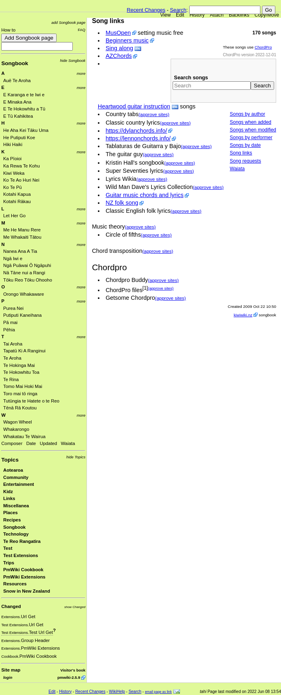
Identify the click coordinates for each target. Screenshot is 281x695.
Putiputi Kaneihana (22, 315)
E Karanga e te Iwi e (23, 94)
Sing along (119, 48)
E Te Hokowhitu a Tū (24, 108)
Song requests (245, 161)
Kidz (8, 491)
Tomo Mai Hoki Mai (22, 386)
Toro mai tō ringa (20, 393)
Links (9, 498)
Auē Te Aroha (17, 80)
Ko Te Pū (12, 187)
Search (178, 10)
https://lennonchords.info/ (138, 138)
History (197, 15)
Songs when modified (253, 130)
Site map (10, 669)
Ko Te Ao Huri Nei (21, 180)
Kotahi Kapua (17, 194)
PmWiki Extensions (24, 576)
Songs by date (245, 145)
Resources (15, 583)
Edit (180, 15)
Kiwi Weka (14, 173)
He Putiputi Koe (19, 137)
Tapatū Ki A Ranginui (24, 350)
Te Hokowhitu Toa (21, 372)
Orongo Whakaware (23, 294)
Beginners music (127, 40)
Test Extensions (20, 555)
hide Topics (75, 457)
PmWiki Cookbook (23, 569)
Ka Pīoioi (12, 158)
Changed (11, 606)
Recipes (12, 519)
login (7, 677)
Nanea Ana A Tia (20, 251)
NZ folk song (122, 202)
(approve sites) (154, 114)
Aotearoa (13, 470)
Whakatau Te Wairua (24, 436)
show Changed (74, 607)
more (81, 73)
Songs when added (250, 122)
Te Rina (11, 379)
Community (15, 477)
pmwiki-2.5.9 (68, 677)
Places (10, 512)
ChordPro (263, 47)
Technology (16, 534)
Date (31, 443)
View (165, 15)
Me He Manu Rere (22, 229)
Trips (8, 562)
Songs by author (247, 114)
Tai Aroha (12, 343)
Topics (10, 460)
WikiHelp (117, 691)
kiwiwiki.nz (243, 315)
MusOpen (118, 33)
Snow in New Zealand (26, 591)
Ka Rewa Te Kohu (21, 165)
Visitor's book (72, 670)
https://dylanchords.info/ (136, 130)
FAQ (81, 30)
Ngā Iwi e (12, 258)
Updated (48, 443)
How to (8, 30)
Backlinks (239, 15)
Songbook (14, 63)
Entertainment (18, 484)
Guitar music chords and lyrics (145, 195)
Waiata (68, 443)
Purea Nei (13, 308)
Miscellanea (16, 505)
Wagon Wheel (17, 422)
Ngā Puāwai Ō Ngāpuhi (27, 265)
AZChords (119, 56)
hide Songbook (73, 60)
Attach (217, 15)
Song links (241, 153)
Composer (11, 443)
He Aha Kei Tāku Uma (26, 130)
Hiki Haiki (12, 144)
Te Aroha (12, 358)
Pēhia (9, 329)
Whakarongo (16, 429)
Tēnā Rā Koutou (20, 407)
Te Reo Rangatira (21, 541)
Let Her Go (14, 215)
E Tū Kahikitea (18, 116)
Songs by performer (251, 137)
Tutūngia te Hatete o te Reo (31, 400)
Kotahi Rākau (17, 201)
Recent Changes (146, 10)
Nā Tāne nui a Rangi (24, 272)
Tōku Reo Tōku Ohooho (27, 280)
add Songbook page (68, 22)
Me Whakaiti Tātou (22, 237)
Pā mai (10, 322)
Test (7, 548)
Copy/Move (267, 15)
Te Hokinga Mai (19, 365)
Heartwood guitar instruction (134, 106)
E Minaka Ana (17, 102)
